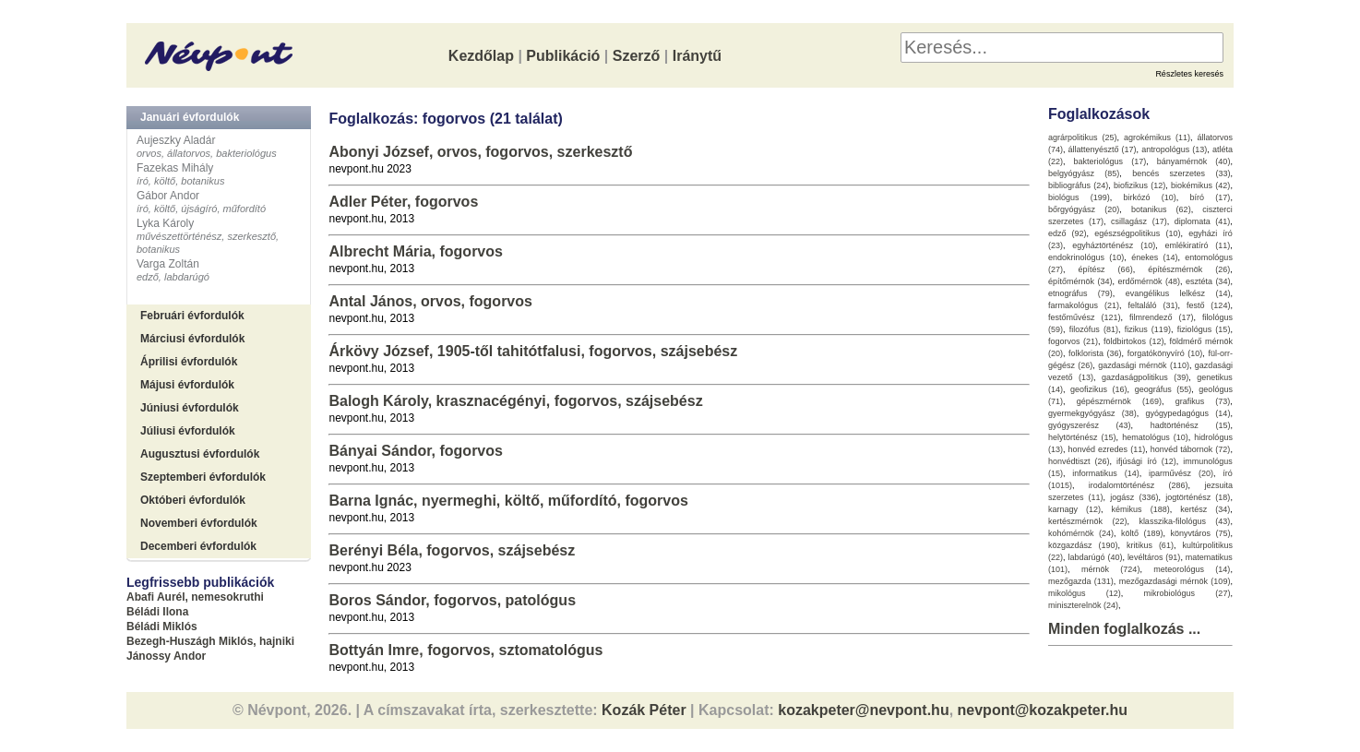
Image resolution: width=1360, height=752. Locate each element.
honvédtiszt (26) (1079, 461)
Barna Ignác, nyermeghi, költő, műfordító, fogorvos (507, 500)
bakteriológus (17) (1110, 161)
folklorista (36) (1095, 353)
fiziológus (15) (1204, 329)
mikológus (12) (1084, 593)
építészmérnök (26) (1189, 269)
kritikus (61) (1150, 545)
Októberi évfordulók (192, 500)
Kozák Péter (644, 710)
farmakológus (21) (1083, 305)
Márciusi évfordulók (192, 338)
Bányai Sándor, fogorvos (415, 451)
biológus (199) (1079, 197)
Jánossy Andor (166, 656)
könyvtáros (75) (1200, 533)
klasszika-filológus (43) (1184, 521)
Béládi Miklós (161, 626)
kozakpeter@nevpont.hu (863, 710)
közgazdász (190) (1083, 545)
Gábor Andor (168, 195)
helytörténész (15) (1082, 437)
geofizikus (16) (1098, 389)
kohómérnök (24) (1081, 533)
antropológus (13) (1174, 149)
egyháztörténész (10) (1113, 245)
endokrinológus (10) (1086, 257)
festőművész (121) (1084, 317)
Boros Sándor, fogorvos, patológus (452, 600)
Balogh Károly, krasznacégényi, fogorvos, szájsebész (515, 401)
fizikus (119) (1148, 329)
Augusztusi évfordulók (199, 454)
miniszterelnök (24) (1083, 605)
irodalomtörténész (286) (1138, 485)
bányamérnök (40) (1194, 161)
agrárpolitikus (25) (1082, 137)
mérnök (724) (1110, 569)
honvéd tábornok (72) (1191, 449)
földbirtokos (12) (1134, 341)
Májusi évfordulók (187, 384)
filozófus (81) (1093, 329)
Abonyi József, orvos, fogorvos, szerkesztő (480, 152)
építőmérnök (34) (1080, 281)
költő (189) (1142, 533)
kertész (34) (1205, 509)
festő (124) (1209, 305)
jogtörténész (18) (1197, 497)
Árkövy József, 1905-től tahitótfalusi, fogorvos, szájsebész (532, 351)
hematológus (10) (1155, 437)
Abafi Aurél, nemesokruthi (195, 597)
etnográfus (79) (1080, 293)
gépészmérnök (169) (1119, 401)
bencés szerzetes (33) (1181, 173)
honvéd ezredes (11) (1106, 449)
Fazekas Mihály (175, 167)
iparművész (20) (1181, 473)
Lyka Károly (165, 223)
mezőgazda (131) (1081, 581)
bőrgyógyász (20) (1083, 209)
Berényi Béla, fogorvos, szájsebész (451, 550)
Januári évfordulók (189, 117)
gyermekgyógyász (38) (1092, 413)
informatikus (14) (1105, 473)
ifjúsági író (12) (1146, 461)
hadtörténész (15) (1191, 425)
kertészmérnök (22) (1087, 521)
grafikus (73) (1203, 401)
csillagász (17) (1139, 221)
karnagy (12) (1074, 509)
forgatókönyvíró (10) (1165, 353)
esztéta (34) (1208, 281)
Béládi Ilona (157, 611)
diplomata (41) (1203, 221)
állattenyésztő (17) (1102, 149)
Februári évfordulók (192, 315)
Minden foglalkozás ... (1124, 629)
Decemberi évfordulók (198, 546)
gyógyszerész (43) (1089, 425)
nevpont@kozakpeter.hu (1043, 710)
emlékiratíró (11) (1198, 245)
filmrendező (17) (1161, 317)
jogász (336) (1134, 497)
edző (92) (1067, 233)
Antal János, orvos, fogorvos (429, 301)
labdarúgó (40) (1095, 557)
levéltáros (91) (1154, 557)
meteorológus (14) (1191, 569)
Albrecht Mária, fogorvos (415, 251)
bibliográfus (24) (1078, 185)
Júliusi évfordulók (187, 430)
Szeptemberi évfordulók (203, 477)
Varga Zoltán (168, 263)
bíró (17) (1210, 197)
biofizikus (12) (1139, 185)
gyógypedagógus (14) (1188, 413)
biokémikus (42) (1200, 185)
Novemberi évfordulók (198, 523)
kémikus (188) (1141, 509)
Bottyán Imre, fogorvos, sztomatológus (465, 650)
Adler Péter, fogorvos (403, 201)
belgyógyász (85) (1083, 173)
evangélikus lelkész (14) (1178, 293)
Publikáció (563, 56)
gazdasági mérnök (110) (1143, 365)
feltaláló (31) (1152, 305)
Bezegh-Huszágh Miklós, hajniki (210, 641)
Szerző (637, 56)
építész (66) (1106, 269)
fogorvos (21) (1073, 341)
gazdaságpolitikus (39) (1145, 377)
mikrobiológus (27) (1187, 593)
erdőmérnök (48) (1148, 281)
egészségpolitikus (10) (1137, 233)
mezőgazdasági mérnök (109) (1175, 581)
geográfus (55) (1163, 389)
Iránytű (697, 56)
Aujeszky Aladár (176, 140)
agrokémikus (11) (1157, 137)
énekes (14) (1154, 257)
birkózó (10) (1150, 197)
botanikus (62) (1161, 209)
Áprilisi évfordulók (188, 361)
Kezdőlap (481, 56)
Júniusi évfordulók (189, 407)
